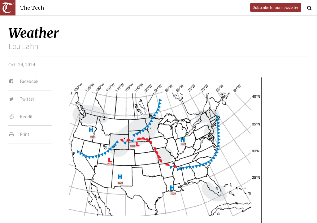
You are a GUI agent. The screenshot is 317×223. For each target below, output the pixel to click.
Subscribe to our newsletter (275, 7)
